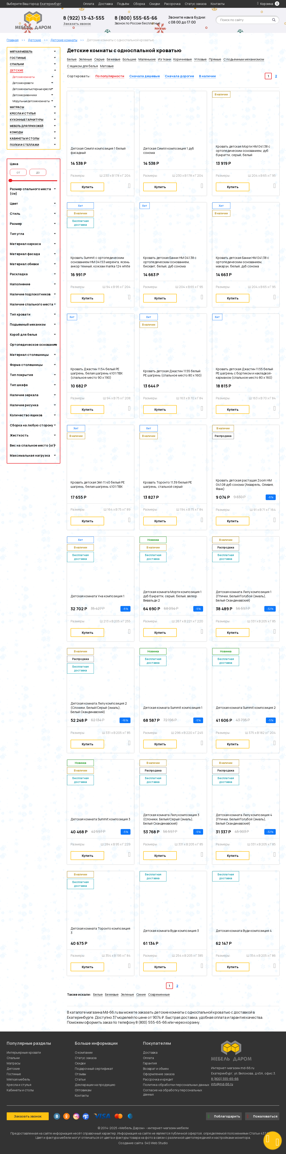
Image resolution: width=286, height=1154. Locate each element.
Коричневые (182, 59)
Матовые (107, 66)
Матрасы (17, 107)
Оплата (88, 4)
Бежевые (113, 59)
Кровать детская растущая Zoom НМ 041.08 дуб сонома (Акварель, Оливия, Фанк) (245, 484)
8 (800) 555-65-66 (136, 18)
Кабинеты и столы (24, 138)
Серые (99, 59)
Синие (141, 994)
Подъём (123, 4)
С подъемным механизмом (243, 59)
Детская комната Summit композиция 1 (172, 707)
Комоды (16, 132)
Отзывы (80, 1074)
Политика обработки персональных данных (176, 1085)
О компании (84, 1052)
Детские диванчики (25, 95)
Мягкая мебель (21, 52)
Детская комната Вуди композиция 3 (171, 930)
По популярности (109, 76)
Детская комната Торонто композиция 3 (100, 930)
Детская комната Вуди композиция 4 (244, 930)
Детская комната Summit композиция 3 (100, 819)
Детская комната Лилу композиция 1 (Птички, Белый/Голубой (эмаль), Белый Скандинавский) (243, 596)
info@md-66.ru (222, 1084)
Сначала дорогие (179, 76)
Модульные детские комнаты (31, 101)
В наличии (207, 76)
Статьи (80, 1079)
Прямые (215, 59)
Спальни (17, 64)
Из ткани (164, 59)
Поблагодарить (224, 1116)
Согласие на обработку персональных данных (172, 1092)
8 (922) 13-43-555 (83, 18)
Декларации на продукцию (95, 1085)
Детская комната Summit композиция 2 (246, 707)
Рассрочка (172, 4)
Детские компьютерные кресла (32, 89)
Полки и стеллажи (24, 145)
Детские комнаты (24, 77)
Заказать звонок (77, 23)
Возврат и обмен (156, 1068)
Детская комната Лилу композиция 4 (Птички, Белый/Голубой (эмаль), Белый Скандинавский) (244, 819)
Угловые (200, 59)
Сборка (139, 4)
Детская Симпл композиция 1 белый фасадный (98, 150)
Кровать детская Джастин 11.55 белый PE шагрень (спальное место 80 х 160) (172, 373)
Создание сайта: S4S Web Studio (143, 1143)
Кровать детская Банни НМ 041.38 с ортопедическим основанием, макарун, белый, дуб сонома (242, 262)
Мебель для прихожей (26, 126)
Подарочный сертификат (94, 1068)
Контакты (218, 4)
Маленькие (147, 59)
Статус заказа (195, 4)
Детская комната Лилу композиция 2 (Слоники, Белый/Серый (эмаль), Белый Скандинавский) (99, 707)
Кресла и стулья (23, 113)
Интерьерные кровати (24, 1052)
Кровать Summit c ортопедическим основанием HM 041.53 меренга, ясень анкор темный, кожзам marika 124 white (100, 262)
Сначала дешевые (144, 76)
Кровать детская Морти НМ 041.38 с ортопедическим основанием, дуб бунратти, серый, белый (243, 150)
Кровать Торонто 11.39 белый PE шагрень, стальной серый (167, 484)
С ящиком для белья (82, 66)
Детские (16, 70)
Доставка (105, 4)
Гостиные (18, 58)
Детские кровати (23, 83)
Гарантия (150, 1063)
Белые (72, 59)
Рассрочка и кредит (158, 1079)
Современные (159, 994)
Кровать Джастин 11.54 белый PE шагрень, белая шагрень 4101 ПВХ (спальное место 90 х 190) (96, 373)
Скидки (155, 4)
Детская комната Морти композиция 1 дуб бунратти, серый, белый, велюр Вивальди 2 (172, 596)
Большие (129, 59)
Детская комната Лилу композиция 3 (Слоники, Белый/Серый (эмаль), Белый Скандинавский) (171, 819)
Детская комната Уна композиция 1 (97, 596)
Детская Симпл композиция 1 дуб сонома (168, 150)
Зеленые (85, 59)
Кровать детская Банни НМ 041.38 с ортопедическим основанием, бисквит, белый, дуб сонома (169, 262)
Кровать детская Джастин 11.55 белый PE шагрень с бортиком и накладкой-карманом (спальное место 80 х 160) (244, 373)
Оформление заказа (159, 1074)
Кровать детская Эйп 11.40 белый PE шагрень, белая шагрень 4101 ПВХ (98, 484)
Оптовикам (83, 1090)
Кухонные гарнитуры (26, 120)
